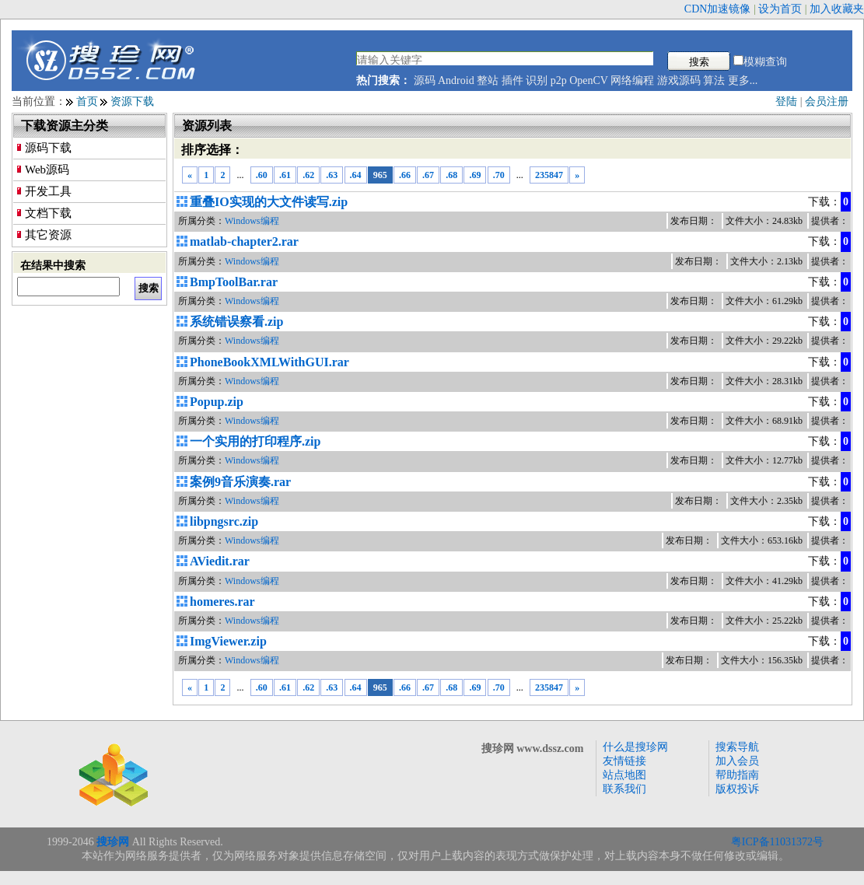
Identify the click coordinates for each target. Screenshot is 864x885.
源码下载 (48, 148)
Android (456, 80)
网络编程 (632, 80)
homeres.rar (222, 601)
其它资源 (48, 235)
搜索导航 (737, 747)
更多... (743, 80)
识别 (536, 80)
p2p (559, 80)
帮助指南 (737, 775)
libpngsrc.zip (224, 521)
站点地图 (624, 775)
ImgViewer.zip (228, 641)
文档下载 (48, 213)
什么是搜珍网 (635, 747)
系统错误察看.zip (236, 321)
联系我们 (624, 789)
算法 (714, 80)
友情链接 (624, 761)
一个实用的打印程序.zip (255, 441)
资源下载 (132, 101)
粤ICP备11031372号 (777, 842)
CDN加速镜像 (717, 9)
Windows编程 (252, 220)
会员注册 (826, 101)
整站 (487, 80)
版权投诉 (737, 789)
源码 (424, 80)
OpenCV (588, 80)
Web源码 (47, 169)
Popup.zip (216, 401)
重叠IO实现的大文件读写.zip (269, 201)
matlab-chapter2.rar (244, 241)
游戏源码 (679, 80)
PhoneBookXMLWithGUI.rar (269, 362)
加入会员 (737, 761)
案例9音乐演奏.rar (240, 481)
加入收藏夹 (837, 9)
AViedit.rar (220, 561)
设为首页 (780, 9)
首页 (87, 101)
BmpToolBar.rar (234, 282)
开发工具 (48, 191)
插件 (512, 80)
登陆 (786, 101)
